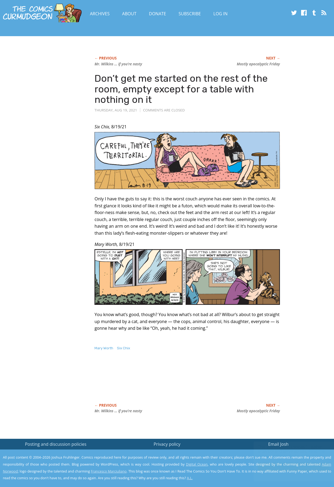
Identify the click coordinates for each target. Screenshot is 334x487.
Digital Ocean (197, 464)
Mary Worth (103, 348)
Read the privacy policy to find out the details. (286, 453)
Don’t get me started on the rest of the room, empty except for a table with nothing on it (181, 89)
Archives (100, 14)
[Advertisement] (191, 382)
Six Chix (123, 348)
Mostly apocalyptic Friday (258, 64)
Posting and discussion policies (55, 444)
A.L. (190, 477)
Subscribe (190, 14)
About (129, 14)
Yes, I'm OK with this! (288, 467)
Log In (220, 14)
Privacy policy (167, 444)
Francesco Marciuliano (109, 471)
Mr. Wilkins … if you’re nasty (118, 64)
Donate (157, 14)
